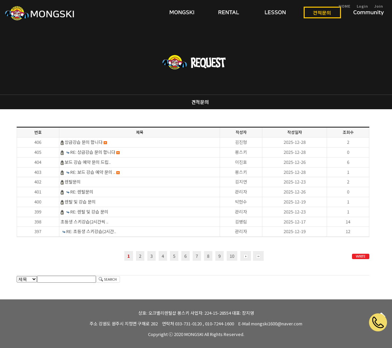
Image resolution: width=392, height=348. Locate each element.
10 (232, 256)
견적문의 (200, 102)
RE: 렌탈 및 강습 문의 (89, 211)
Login (362, 6)
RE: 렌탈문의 (81, 191)
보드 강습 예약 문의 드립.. (88, 162)
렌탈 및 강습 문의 (80, 201)
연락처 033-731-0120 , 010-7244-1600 (198, 323)
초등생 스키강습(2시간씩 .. (84, 221)
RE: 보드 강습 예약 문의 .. (95, 172)
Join (378, 6)
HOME (344, 6)
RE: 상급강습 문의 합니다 (95, 152)
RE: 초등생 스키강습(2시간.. (91, 231)
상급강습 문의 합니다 (86, 142)
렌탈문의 (73, 181)
